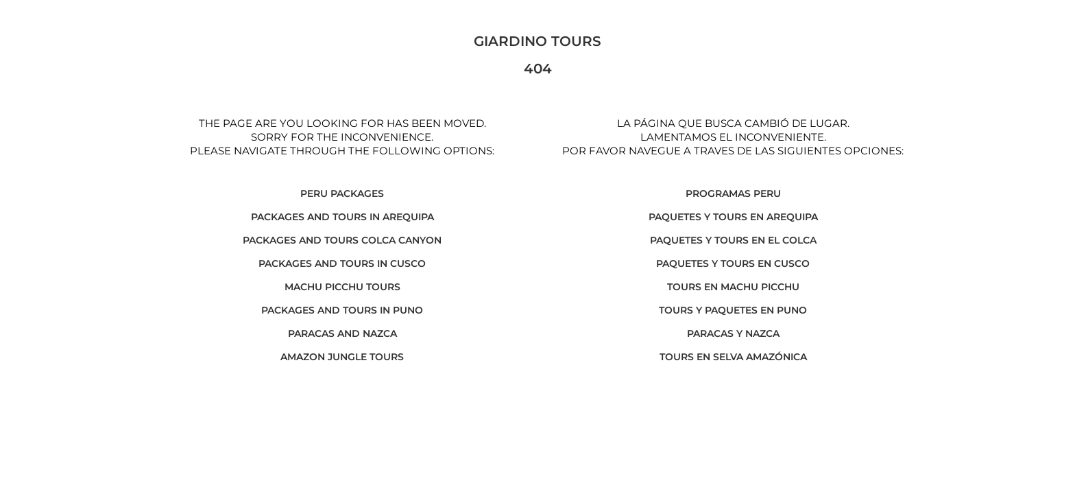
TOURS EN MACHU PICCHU (733, 287)
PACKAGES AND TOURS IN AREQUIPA (342, 217)
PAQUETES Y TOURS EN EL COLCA (733, 240)
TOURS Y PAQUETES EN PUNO (733, 310)
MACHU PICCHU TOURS (342, 287)
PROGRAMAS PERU (733, 193)
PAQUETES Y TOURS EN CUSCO (733, 263)
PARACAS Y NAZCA (733, 333)
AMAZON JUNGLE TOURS (342, 357)
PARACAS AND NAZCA (342, 333)
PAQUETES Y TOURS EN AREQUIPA (733, 217)
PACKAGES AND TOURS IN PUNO (342, 310)
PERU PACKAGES (342, 193)
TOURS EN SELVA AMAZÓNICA (733, 357)
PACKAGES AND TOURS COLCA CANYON (342, 240)
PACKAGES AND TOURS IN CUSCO (342, 263)
